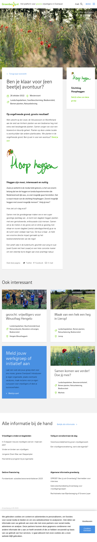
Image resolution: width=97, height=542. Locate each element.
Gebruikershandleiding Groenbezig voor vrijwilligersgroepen (66, 487)
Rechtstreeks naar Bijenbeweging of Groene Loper (71, 493)
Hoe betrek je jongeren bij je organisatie (17, 459)
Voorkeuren (87, 521)
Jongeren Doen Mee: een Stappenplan (17, 454)
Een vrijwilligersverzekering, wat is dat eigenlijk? (69, 446)
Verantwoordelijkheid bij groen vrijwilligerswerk (69, 442)
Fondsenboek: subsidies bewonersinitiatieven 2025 (22, 478)
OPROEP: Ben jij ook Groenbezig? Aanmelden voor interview (71, 480)
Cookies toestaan (87, 529)
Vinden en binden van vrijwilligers (15, 449)
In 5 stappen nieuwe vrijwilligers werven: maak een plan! (22, 443)
